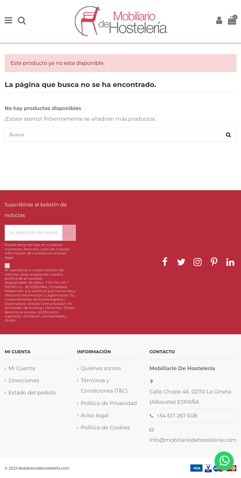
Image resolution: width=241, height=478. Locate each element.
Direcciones (23, 380)
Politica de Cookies (105, 427)
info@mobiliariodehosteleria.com (192, 440)
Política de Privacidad (109, 403)
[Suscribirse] (68, 232)
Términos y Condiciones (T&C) (104, 385)
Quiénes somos (101, 368)
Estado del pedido (32, 392)
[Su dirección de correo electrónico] (33, 232)
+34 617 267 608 (177, 416)
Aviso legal (94, 415)
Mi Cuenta (21, 368)
